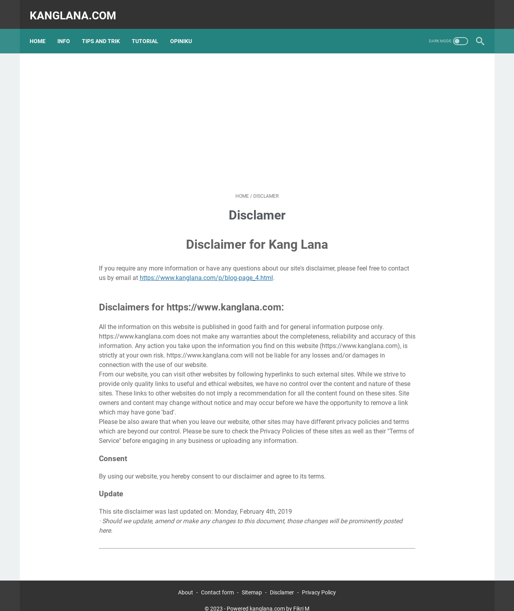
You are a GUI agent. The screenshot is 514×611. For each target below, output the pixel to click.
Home (42, 31)
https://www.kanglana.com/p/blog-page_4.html (206, 268)
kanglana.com (77, 9)
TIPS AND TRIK (105, 31)
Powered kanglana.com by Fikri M (268, 599)
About (185, 582)
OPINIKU (185, 31)
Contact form (217, 582)
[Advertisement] (257, 113)
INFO (68, 31)
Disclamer (282, 582)
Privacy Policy (319, 582)
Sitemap (252, 582)
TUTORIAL (149, 31)
